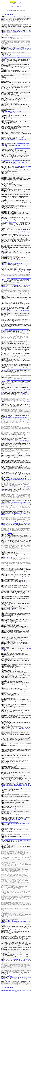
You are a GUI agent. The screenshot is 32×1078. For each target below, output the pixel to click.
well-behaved (6, 546)
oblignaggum (10, 609)
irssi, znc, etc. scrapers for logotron (22, 148)
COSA (15, 808)
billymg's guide (5, 253)
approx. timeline (10, 920)
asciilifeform (13, 2)
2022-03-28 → (11, 14)
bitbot (2, 315)
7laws (25, 581)
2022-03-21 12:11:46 (20, 908)
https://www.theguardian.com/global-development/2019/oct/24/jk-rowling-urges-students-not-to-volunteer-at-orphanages (16, 57)
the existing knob (24, 393)
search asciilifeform (12, 10)
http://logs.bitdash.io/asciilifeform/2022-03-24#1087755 (13, 330)
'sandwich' (5, 42)
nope (14, 831)
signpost (2, 44)
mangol (2, 84)
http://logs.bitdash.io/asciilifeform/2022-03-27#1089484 (17, 310)
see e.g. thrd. (10, 557)
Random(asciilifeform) (6, 990)
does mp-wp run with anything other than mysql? (18, 231)
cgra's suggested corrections (21, 929)
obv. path (13, 37)
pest (20, 2)
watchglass (3, 850)
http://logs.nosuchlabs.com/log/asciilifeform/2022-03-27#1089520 (15, 448)
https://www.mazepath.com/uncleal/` (23, 166)
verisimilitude (4, 48)
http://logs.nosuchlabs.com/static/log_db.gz (20, 129)
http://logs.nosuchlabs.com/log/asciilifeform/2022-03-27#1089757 (15, 983)
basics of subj (24, 960)
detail (2, 961)
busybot (2, 378)
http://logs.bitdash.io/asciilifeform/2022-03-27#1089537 (17, 417)
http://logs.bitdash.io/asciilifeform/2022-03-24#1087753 (17, 329)
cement (14, 846)
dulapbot (2, 20)
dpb (1, 843)
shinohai (3, 829)
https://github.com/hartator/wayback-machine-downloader (13, 139)
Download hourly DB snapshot (18, 990)
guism (10, 546)
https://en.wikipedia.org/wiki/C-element (17, 819)
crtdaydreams (4, 231)
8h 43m (13, 3)
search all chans (20, 10)
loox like (9, 910)
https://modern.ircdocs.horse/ (12, 222)
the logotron (24, 423)
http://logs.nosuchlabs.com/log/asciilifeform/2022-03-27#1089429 (15, 422)
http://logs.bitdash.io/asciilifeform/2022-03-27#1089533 (17, 440)
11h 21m (20, 3)
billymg (2, 304)
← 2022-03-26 (4, 14)
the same (22, 542)
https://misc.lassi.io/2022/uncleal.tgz (19, 162)
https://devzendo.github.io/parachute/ (9, 822)
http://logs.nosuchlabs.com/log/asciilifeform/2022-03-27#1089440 (15, 399)
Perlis (6, 473)
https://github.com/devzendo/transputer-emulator (18, 823)
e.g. (1, 287)
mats (2, 54)
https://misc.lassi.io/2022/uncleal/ (12, 163)
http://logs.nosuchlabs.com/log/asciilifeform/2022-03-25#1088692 (15, 40)
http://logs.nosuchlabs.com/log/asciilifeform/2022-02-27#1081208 (15, 903)
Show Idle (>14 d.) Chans (16, 6)
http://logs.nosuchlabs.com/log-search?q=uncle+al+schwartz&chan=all (11, 112)
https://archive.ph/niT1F (6, 21)
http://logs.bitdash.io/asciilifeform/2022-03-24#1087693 (13, 333)
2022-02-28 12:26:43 (19, 902)
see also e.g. (10, 533)
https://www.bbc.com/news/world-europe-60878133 (19, 48)
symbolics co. (14, 774)
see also (10, 976)
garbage (26, 542)
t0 (7, 916)
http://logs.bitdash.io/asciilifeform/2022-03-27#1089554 (17, 479)
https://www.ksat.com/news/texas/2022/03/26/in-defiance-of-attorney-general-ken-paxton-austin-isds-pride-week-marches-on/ (16, 839)
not (16, 503)
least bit (21, 503)
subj (8, 792)
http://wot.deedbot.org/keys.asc (20, 454)
